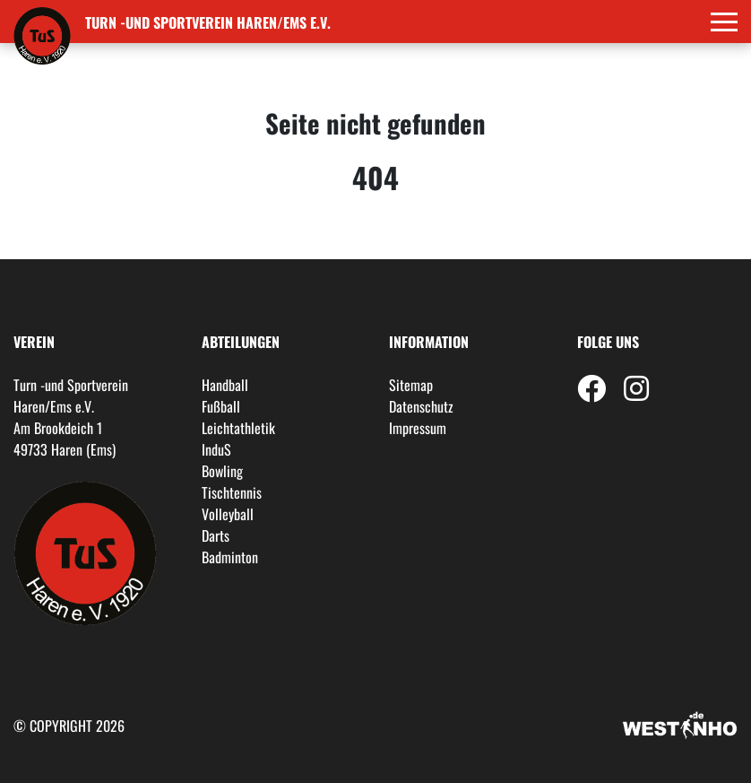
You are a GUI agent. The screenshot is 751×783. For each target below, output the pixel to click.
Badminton (230, 557)
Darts (215, 535)
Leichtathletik (238, 428)
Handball (225, 385)
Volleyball (228, 514)
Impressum (417, 428)
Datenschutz (421, 406)
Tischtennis (232, 492)
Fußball (221, 406)
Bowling (222, 471)
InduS (216, 449)
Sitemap (411, 385)
